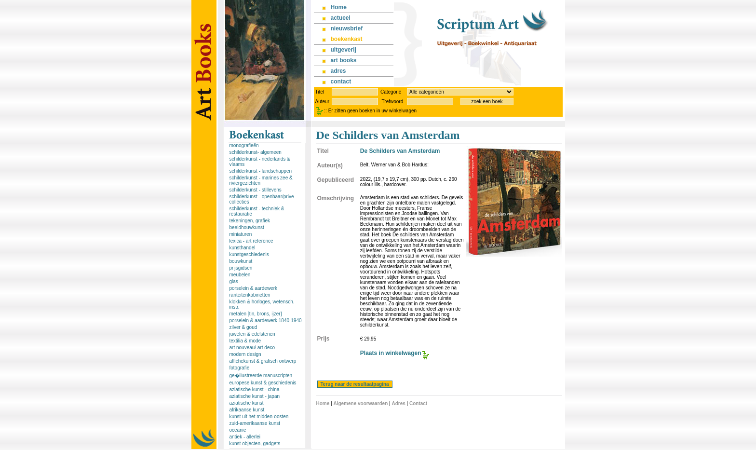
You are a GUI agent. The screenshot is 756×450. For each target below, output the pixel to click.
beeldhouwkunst (247, 227)
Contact (418, 403)
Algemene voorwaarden (360, 403)
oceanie (238, 430)
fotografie (240, 367)
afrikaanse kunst (247, 409)
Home (323, 403)
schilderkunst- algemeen (256, 152)
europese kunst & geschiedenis (263, 382)
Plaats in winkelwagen (390, 353)
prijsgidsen (241, 268)
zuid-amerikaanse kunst (255, 423)
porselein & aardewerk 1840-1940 (266, 320)
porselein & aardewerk (254, 288)
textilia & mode (245, 340)
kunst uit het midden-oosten (259, 416)
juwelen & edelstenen (252, 334)
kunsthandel (243, 247)
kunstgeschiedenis (249, 254)
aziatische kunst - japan (255, 396)
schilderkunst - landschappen (261, 171)
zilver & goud (243, 327)
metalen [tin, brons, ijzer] (256, 313)
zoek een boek (486, 101)
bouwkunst (241, 261)
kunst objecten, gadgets (255, 443)
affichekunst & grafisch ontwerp (263, 361)
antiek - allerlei (245, 436)
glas (234, 281)
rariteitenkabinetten (250, 295)
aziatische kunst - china (255, 389)
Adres (398, 403)
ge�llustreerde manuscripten (261, 375)
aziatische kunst (247, 403)
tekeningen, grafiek (250, 220)
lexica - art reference (251, 241)
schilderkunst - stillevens (256, 189)
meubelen (240, 274)
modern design (245, 354)
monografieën (244, 145)
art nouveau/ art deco (252, 347)
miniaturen (241, 234)
